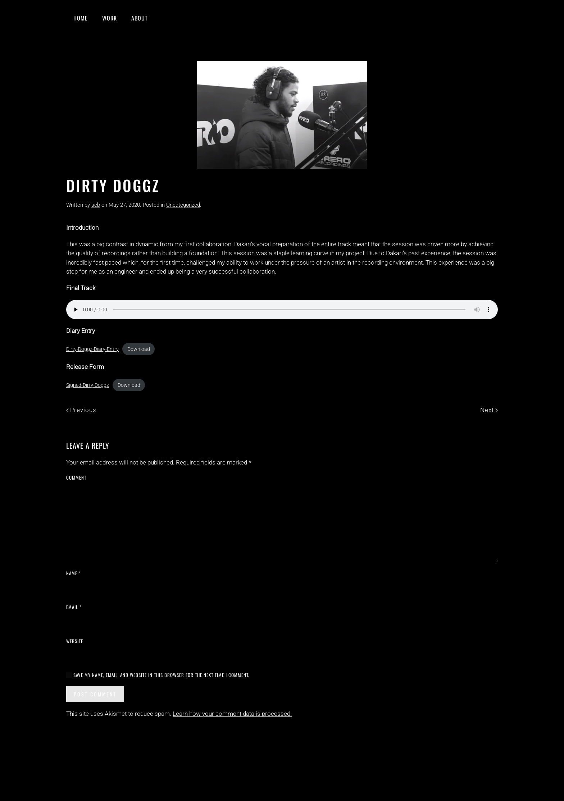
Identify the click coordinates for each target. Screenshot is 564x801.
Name (73, 573)
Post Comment (95, 694)
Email (74, 607)
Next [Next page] (489, 409)
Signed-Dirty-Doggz (87, 385)
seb (95, 205)
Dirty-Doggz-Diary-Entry (92, 349)
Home (80, 18)
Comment (76, 477)
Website (74, 641)
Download (138, 349)
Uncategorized (183, 205)
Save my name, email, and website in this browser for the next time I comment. (157, 675)
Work (109, 18)
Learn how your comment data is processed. (232, 713)
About (139, 18)
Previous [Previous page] (81, 409)
